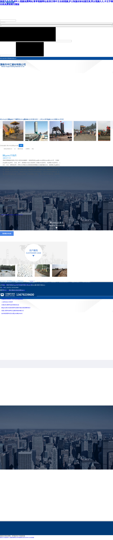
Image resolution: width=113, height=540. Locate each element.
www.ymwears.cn (8, 148)
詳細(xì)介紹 (7, 208)
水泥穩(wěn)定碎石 (86, 142)
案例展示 (35, 119)
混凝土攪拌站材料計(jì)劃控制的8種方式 (12, 310)
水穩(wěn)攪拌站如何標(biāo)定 (10, 305)
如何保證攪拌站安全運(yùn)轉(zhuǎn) (11, 313)
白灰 (20, 214)
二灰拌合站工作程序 (7, 302)
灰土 (33, 148)
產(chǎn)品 (20, 148)
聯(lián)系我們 (59, 119)
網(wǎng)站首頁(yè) (4, 119)
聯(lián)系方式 (22, 208)
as (15, 148)
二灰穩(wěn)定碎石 (13, 142)
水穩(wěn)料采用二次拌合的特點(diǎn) (12, 299)
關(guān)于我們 (12, 119)
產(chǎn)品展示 (28, 119)
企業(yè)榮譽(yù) (43, 119)
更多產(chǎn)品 (6, 233)
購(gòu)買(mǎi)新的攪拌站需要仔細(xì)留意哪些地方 (15, 307)
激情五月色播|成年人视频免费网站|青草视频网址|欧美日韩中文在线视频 (17, 537)
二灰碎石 (27, 148)
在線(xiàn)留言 (51, 119)
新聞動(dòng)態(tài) (20, 119)
